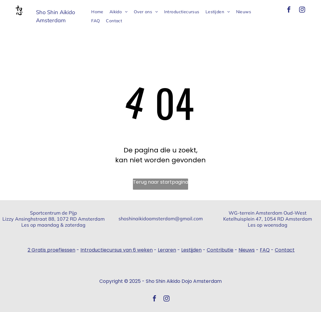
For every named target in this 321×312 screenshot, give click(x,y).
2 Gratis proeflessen (51, 249)
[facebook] (288, 10)
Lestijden (191, 249)
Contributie (220, 249)
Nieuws (246, 249)
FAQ (265, 249)
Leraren (167, 249)
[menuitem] (97, 12)
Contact (285, 249)
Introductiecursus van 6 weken (116, 249)
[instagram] (302, 10)
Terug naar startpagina (160, 182)
